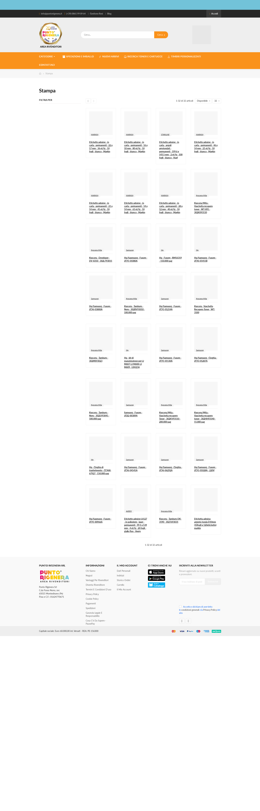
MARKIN (94, 134)
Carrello (120, 585)
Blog (109, 13)
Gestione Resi (96, 13)
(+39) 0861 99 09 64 (76, 13)
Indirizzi (120, 575)
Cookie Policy (92, 598)
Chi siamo (90, 571)
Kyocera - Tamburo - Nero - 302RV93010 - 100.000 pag (134, 309)
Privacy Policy (92, 594)
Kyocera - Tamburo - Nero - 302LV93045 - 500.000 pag (99, 415)
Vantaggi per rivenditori (97, 580)
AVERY (129, 511)
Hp (162, 250)
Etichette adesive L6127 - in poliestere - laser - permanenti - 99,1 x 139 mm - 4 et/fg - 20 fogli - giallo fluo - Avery (135, 525)
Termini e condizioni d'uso (98, 589)
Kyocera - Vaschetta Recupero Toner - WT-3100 (204, 309)
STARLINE (165, 134)
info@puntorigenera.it (51, 13)
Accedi (213, 13)
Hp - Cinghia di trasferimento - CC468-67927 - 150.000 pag (100, 470)
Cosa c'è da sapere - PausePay (96, 622)
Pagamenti (91, 603)
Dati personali (123, 571)
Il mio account (124, 589)
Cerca (161, 34)
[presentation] (200, 596)
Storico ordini (123, 580)
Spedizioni (90, 608)
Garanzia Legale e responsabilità (94, 614)
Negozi (89, 575)
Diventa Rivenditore (95, 585)
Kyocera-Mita (201, 195)
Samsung (130, 250)
